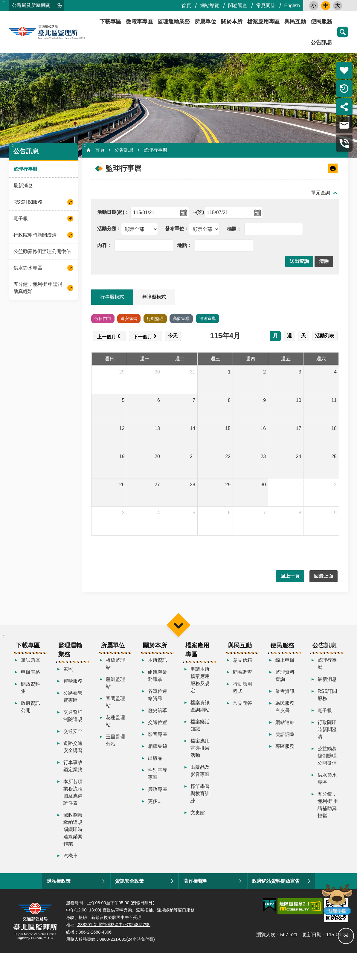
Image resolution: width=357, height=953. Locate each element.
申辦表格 (30, 672)
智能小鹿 (336, 899)
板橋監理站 (115, 664)
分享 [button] (344, 106)
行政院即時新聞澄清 (35, 234)
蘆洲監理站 (115, 683)
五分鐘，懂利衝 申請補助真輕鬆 (37, 288)
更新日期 (311, 934)
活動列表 (324, 335)
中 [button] (325, 5)
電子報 (20, 218)
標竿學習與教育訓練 (200, 793)
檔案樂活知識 (200, 725)
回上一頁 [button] (290, 576)
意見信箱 (242, 660)
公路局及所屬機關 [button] (31, 5)
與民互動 (295, 22)
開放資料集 (30, 687)
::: (3, 2)
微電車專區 (139, 22)
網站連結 (285, 722)
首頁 (186, 5)
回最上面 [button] (323, 576)
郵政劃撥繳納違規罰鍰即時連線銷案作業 (73, 829)
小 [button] (313, 5)
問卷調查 (237, 5)
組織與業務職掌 (157, 676)
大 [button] (337, 5)
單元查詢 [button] (320, 192)
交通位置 (157, 722)
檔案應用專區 (263, 22)
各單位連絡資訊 (157, 695)
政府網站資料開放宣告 (276, 881)
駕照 (68, 669)
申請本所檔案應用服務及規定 (200, 680)
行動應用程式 (242, 687)
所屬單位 (205, 22)
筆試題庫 (30, 660)
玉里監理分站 (115, 740)
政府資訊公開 (30, 707)
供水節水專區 (27, 267)
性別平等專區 (157, 774)
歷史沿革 (157, 710)
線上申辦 (285, 660)
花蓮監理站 (115, 721)
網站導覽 (209, 5)
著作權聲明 (196, 881)
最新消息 (23, 185)
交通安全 (73, 731)
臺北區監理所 (63, 32)
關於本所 (231, 22)
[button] (299, 261)
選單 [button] (178, 625)
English (292, 5)
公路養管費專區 (73, 696)
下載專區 (110, 22)
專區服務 (285, 746)
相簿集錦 (157, 746)
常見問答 (265, 5)
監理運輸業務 (174, 22)
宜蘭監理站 (115, 702)
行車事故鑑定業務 (73, 766)
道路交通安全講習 (73, 747)
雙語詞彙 (285, 734)
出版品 (155, 758)
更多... (154, 801)
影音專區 (157, 734)
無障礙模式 (154, 296)
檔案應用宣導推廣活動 (200, 748)
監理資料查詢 (285, 676)
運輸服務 (73, 681)
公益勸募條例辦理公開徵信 (42, 251)
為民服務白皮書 (285, 707)
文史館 (197, 812)
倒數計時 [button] (344, 88)
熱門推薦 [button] (344, 70)
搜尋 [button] (342, 32)
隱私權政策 (59, 881)
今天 (173, 335)
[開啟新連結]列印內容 (333, 168)
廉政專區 (157, 789)
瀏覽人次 (265, 934)
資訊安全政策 (129, 881)
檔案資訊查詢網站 (200, 706)
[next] (145, 336)
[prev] (109, 336)
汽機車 (70, 855)
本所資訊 (157, 660)
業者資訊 (285, 691)
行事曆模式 (112, 296)
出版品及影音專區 (200, 771)
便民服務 (321, 22)
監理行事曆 (25, 169)
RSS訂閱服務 (27, 202)
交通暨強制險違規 (73, 716)
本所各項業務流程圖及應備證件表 (73, 792)
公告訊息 (321, 42)
